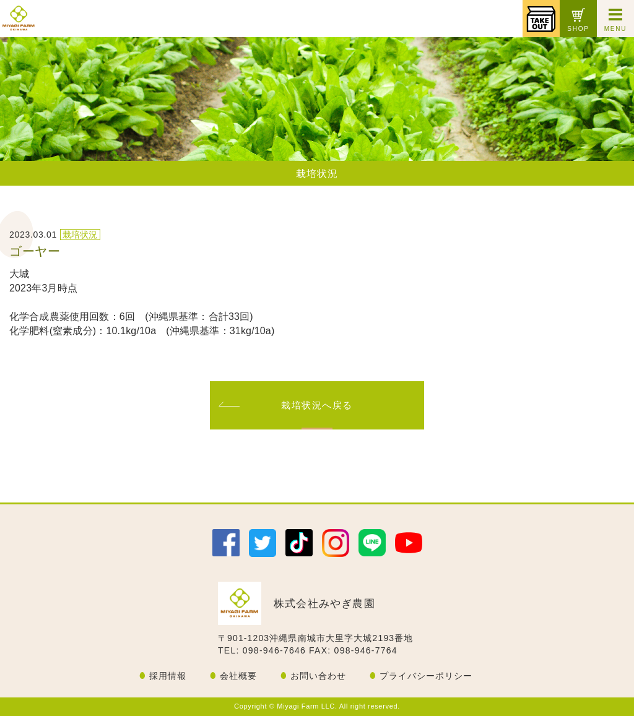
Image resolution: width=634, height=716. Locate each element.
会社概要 (238, 676)
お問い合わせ (318, 676)
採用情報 (167, 676)
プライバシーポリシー (426, 676)
